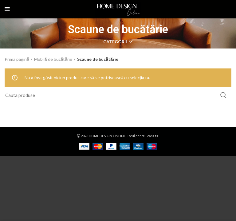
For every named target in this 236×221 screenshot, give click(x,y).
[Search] (118, 95)
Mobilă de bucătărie (53, 59)
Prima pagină (17, 59)
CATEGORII (115, 42)
